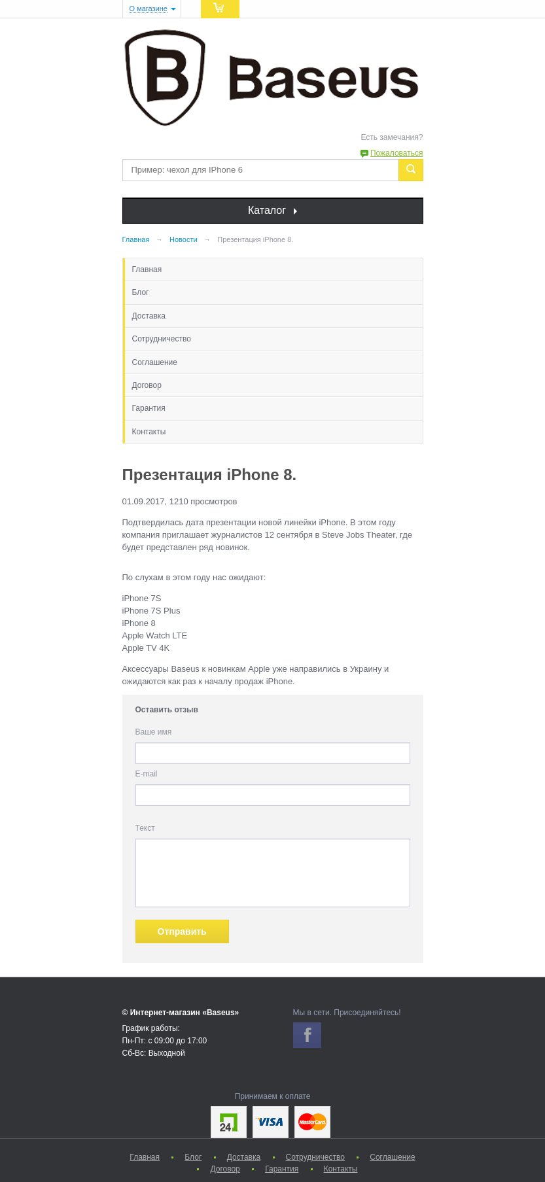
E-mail (146, 773)
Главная (147, 269)
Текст (145, 828)
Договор (147, 385)
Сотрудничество (161, 338)
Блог (140, 292)
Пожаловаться (396, 153)
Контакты (149, 431)
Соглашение (154, 362)
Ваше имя (153, 732)
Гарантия (149, 408)
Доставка (149, 316)
